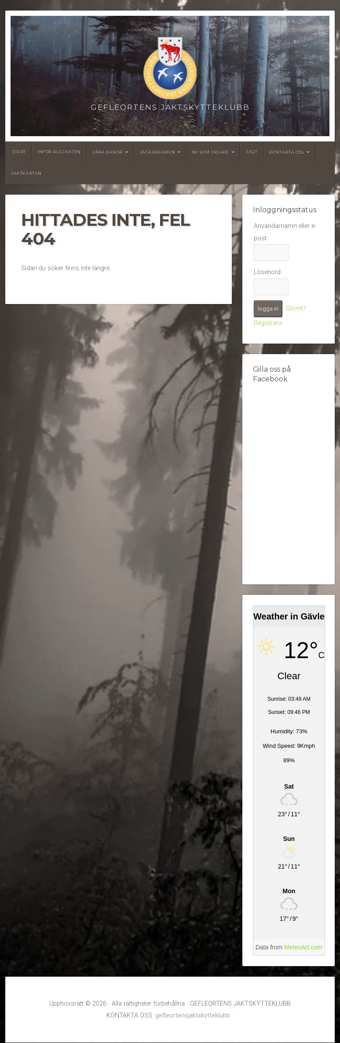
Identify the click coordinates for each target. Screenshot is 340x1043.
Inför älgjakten (59, 151)
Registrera (268, 323)
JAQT (251, 151)
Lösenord (267, 272)
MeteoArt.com (303, 947)
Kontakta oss (286, 152)
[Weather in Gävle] (289, 786)
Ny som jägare (210, 152)
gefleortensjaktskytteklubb (192, 1015)
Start (19, 151)
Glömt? (296, 308)
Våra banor (107, 152)
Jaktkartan (26, 173)
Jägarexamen (157, 152)
